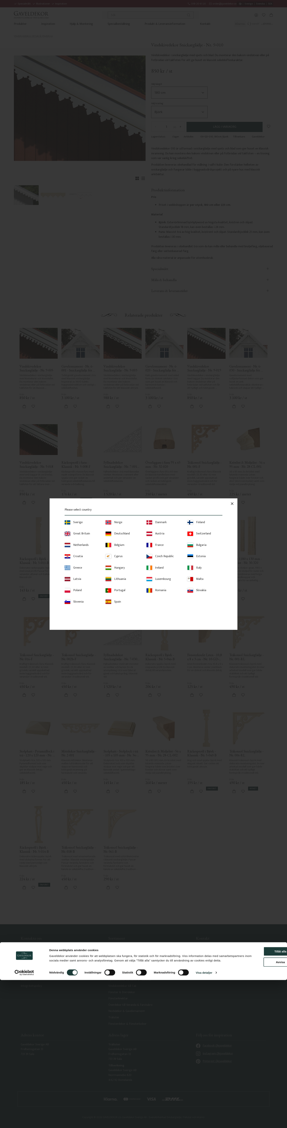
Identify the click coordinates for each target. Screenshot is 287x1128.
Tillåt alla (256, 1094)
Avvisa (255, 1105)
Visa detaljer (204, 1120)
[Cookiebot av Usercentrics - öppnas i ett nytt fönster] (24, 1120)
